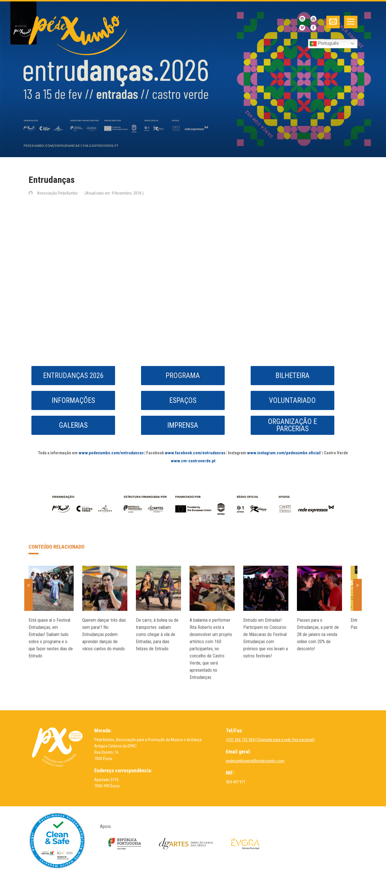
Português (324, 43)
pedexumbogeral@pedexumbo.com (255, 760)
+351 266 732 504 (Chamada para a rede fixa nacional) (270, 739)
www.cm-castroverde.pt (193, 460)
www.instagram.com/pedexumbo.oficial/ (284, 452)
